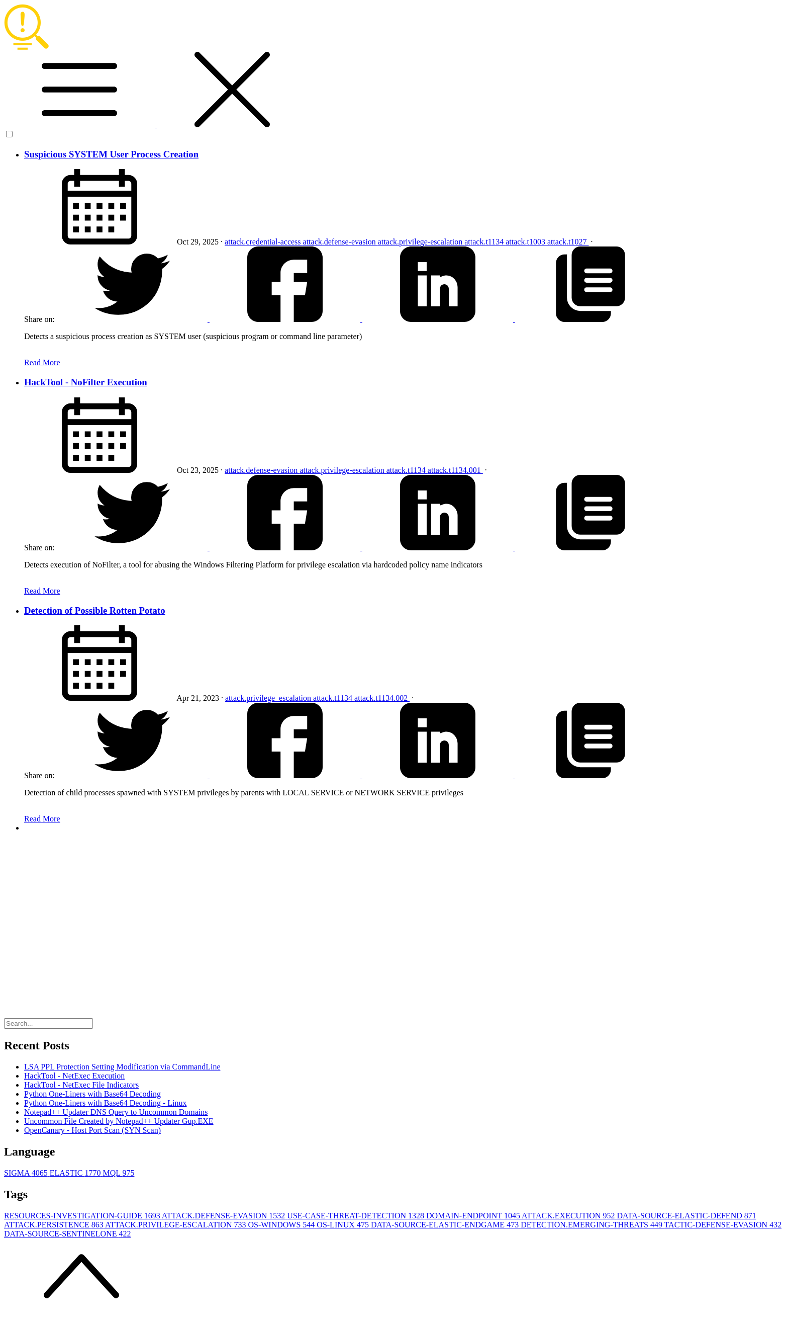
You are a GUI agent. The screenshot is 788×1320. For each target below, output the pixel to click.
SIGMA (27, 1173)
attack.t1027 (568, 241)
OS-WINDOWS (282, 1224)
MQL (118, 1173)
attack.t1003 (526, 241)
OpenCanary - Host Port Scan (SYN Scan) (92, 1130)
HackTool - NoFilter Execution (85, 382)
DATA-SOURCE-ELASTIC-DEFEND (686, 1215)
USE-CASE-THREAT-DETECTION (356, 1215)
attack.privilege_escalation (269, 698)
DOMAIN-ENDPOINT (474, 1215)
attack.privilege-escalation (421, 241)
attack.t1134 (485, 241)
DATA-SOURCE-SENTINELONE (67, 1233)
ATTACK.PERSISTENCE (54, 1224)
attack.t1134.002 (382, 698)
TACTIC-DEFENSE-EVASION (723, 1224)
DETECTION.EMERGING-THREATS (592, 1224)
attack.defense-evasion (340, 241)
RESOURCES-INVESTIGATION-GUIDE (83, 1215)
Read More (42, 362)
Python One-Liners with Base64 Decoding (92, 1094)
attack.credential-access (264, 241)
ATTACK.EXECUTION (569, 1215)
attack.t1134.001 (455, 470)
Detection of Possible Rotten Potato (94, 610)
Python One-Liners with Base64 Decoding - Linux (105, 1103)
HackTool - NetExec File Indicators (81, 1085)
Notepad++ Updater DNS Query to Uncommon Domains (116, 1112)
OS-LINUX (344, 1224)
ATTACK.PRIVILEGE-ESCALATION (176, 1224)
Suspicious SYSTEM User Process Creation (111, 154)
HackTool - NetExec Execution (74, 1075)
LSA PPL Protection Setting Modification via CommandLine (122, 1066)
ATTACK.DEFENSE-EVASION (224, 1215)
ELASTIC (76, 1173)
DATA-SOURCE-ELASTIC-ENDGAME (446, 1224)
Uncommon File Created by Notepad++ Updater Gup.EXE (119, 1121)
